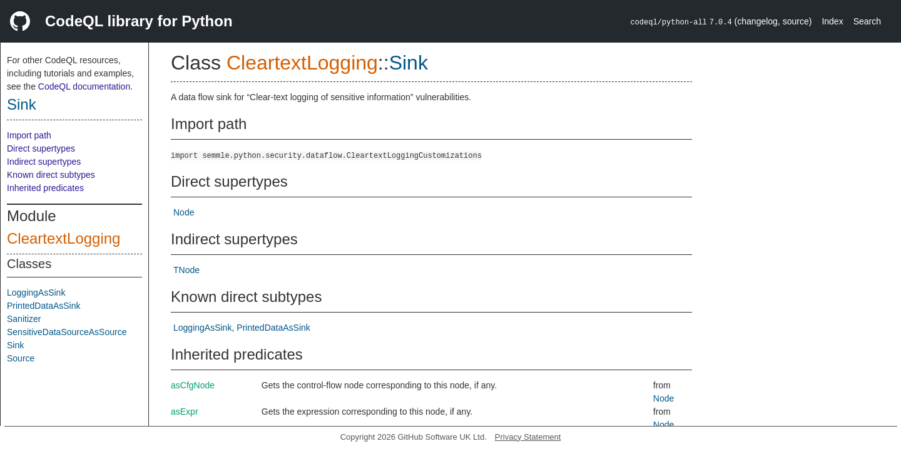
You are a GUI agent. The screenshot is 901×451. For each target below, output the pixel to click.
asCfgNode (193, 385)
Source (20, 358)
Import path (29, 135)
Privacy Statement (528, 437)
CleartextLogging (63, 238)
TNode (186, 270)
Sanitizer (24, 319)
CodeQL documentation (84, 86)
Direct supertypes (41, 148)
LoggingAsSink (36, 293)
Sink (21, 104)
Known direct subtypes (51, 175)
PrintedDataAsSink (44, 306)
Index (832, 21)
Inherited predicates (45, 188)
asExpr (184, 412)
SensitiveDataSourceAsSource (66, 332)
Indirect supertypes (44, 162)
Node (183, 212)
